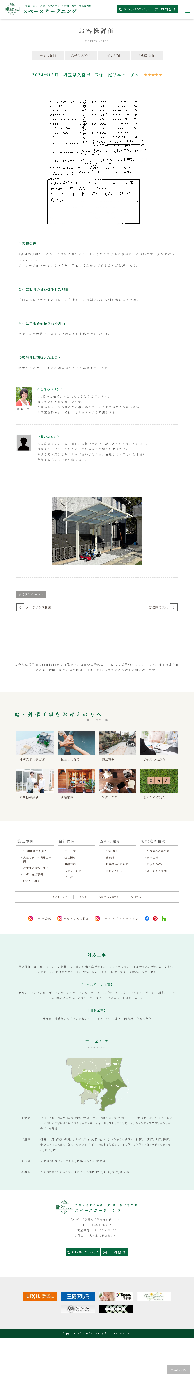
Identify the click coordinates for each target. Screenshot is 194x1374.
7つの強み (112, 887)
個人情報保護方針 (109, 933)
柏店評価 (113, 55)
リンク (83, 933)
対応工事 (152, 894)
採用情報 (136, 933)
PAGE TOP (180, 1369)
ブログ (68, 913)
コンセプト (71, 887)
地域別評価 (147, 55)
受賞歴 (110, 894)
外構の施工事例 (33, 911)
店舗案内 (70, 900)
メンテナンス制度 (39, 607)
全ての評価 (48, 55)
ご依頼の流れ (158, 607)
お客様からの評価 (117, 900)
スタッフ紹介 (72, 907)
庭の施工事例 (31, 917)
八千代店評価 (80, 55)
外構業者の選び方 (158, 887)
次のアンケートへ (31, 594)
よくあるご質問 (157, 907)
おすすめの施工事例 (36, 904)
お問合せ (118, 1288)
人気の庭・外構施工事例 (37, 896)
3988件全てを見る (35, 887)
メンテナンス (114, 907)
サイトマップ (60, 933)
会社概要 (70, 894)
